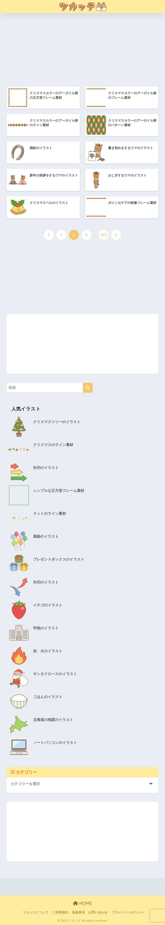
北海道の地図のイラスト (53, 720)
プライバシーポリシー (128, 912)
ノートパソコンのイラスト (55, 743)
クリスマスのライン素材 (53, 445)
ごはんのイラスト (47, 697)
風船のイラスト (46, 537)
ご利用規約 (60, 912)
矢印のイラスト (46, 468)
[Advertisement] (87, 51)
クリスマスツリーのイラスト (57, 422)
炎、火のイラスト (47, 651)
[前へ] (49, 235)
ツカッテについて (36, 912)
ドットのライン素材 (49, 514)
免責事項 (78, 912)
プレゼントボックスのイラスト (58, 560)
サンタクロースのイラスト (55, 674)
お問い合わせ (98, 912)
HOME (82, 903)
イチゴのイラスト (47, 605)
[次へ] (116, 235)
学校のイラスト (46, 628)
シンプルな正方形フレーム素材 (58, 491)
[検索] (88, 387)
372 (103, 235)
